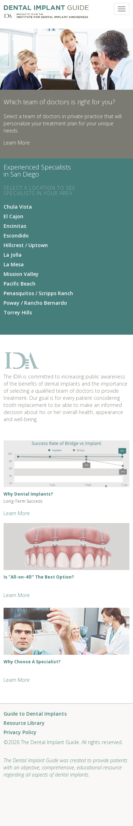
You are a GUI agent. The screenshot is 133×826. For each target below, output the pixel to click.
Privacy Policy (20, 733)
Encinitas (15, 226)
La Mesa (14, 264)
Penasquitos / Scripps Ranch (38, 293)
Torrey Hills (18, 312)
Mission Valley (21, 274)
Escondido (16, 235)
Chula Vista (18, 206)
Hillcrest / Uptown (26, 245)
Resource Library (24, 723)
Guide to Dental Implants (35, 714)
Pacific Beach (19, 283)
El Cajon (13, 216)
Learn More (17, 142)
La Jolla (13, 254)
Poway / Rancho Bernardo (35, 302)
